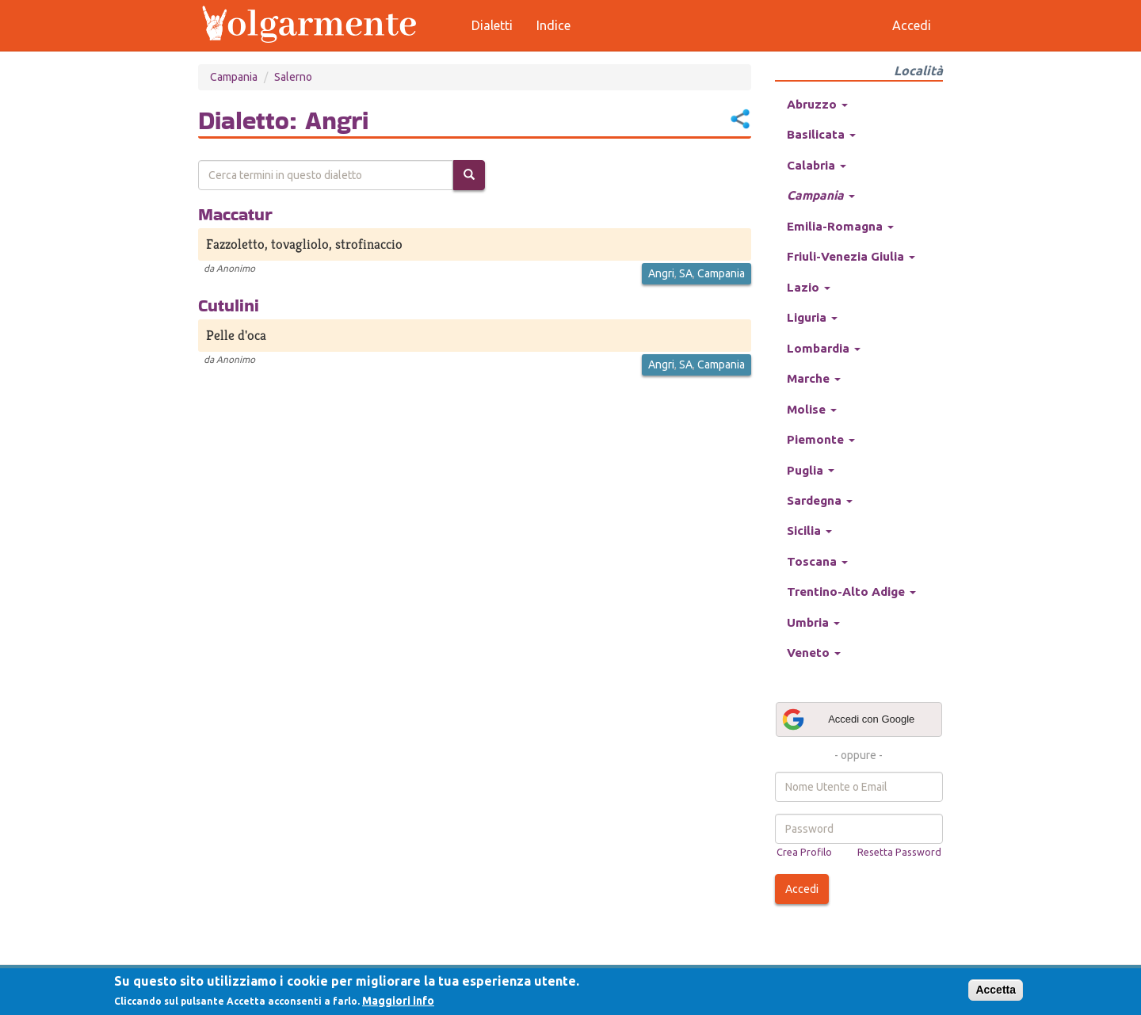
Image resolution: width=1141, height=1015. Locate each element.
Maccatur (235, 214)
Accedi (802, 889)
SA (686, 273)
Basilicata (821, 134)
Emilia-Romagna (840, 226)
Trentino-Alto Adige (851, 591)
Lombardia (824, 348)
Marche (814, 378)
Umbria (813, 622)
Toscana (817, 561)
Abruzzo (817, 104)
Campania (234, 77)
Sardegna (820, 500)
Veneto (814, 652)
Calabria (816, 165)
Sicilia (809, 530)
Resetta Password (899, 851)
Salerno (293, 77)
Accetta (995, 989)
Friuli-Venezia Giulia (851, 256)
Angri (661, 273)
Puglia (810, 470)
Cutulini (228, 305)
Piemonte (821, 439)
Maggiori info (398, 1000)
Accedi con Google (847, 719)
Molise (812, 409)
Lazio (808, 287)
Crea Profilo (804, 851)
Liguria (812, 317)
